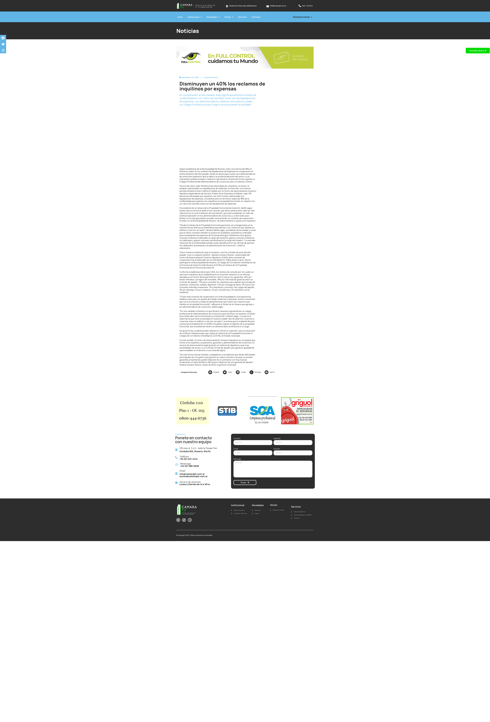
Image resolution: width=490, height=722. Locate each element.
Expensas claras (211, 77)
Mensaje (237, 459)
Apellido (277, 438)
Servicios (242, 17)
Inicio (180, 17)
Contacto (256, 17)
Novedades (213, 17)
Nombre (236, 438)
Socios (229, 17)
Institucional (195, 17)
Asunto (277, 449)
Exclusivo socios (302, 17)
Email (235, 449)
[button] (214, 372)
